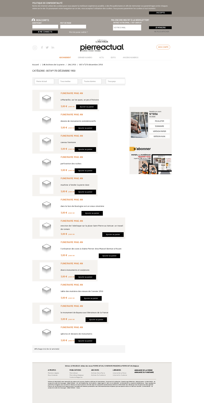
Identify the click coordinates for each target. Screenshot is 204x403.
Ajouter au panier (87, 107)
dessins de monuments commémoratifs (78, 121)
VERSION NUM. (159, 136)
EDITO (113, 57)
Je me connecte (45, 32)
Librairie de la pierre (119, 373)
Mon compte (163, 47)
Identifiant (37, 23)
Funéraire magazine (76, 377)
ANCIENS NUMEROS (130, 57)
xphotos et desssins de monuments (76, 334)
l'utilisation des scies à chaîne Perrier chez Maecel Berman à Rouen (91, 249)
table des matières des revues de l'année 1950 (82, 291)
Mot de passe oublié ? (78, 32)
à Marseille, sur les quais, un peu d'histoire (80, 100)
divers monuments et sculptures (75, 270)
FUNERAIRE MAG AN (72, 93)
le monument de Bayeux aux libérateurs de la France (84, 313)
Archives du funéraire (98, 375)
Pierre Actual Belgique (76, 375)
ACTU (101, 57)
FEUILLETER (159, 121)
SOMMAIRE (159, 126)
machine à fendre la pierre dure (75, 185)
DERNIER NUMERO (85, 57)
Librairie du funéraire (120, 375)
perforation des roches (71, 164)
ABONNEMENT (65, 57)
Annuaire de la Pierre (143, 370)
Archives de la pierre (98, 373)
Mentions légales (53, 373)
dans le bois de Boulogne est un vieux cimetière (82, 206)
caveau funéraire (68, 142)
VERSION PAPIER (159, 131)
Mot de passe (65, 23)
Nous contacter (53, 375)
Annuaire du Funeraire (144, 372)
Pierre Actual (74, 373)
